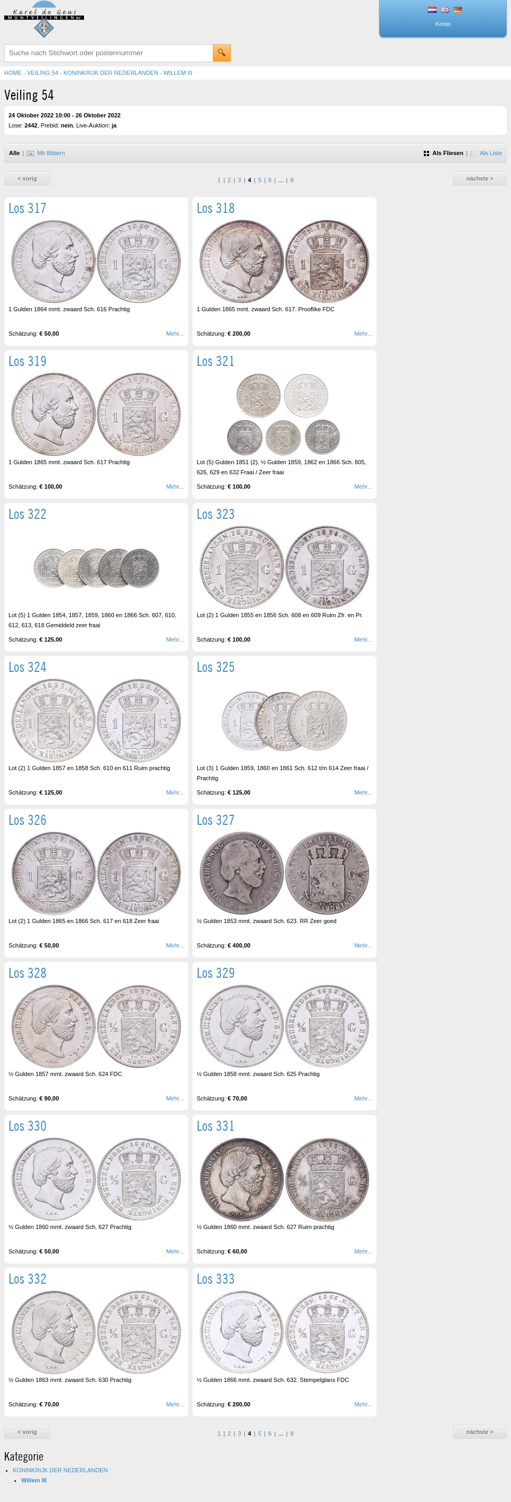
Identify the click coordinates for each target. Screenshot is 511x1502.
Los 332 (28, 1278)
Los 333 (216, 1278)
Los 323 (216, 514)
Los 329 (216, 973)
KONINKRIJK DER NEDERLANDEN (110, 73)
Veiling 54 (42, 73)
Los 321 (216, 361)
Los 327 (216, 820)
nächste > (479, 178)
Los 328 (28, 973)
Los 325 (216, 667)
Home (13, 73)
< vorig (27, 178)
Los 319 (28, 361)
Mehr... (175, 333)
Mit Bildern (46, 153)
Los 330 (28, 1125)
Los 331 (216, 1125)
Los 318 (216, 208)
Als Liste (486, 153)
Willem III (178, 73)
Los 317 (28, 208)
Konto (443, 24)
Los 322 (28, 514)
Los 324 (28, 667)
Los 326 (28, 820)
